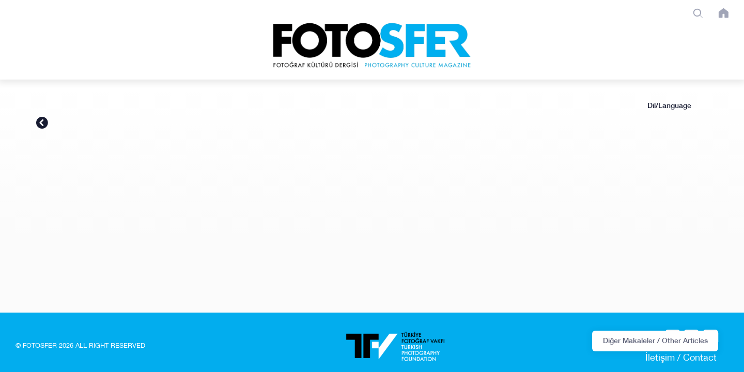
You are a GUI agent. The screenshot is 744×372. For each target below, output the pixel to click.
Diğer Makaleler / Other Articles (655, 340)
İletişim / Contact (681, 358)
